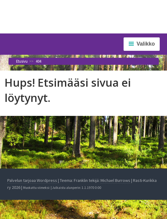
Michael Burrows (115, 180)
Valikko (146, 44)
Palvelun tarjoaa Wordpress (32, 180)
